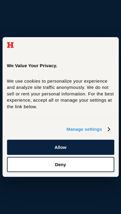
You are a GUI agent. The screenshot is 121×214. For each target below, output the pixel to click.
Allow (61, 147)
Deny (60, 164)
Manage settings (84, 129)
